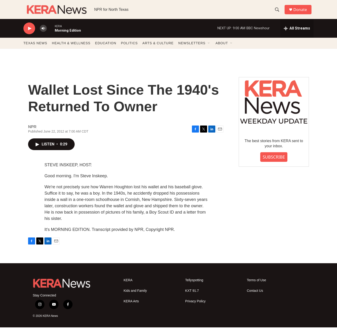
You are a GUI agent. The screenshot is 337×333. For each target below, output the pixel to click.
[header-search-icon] (278, 12)
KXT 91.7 (192, 296)
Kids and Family (135, 296)
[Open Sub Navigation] (209, 49)
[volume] (43, 34)
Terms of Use (256, 286)
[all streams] (297, 34)
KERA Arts (131, 307)
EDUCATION (105, 49)
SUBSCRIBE (274, 162)
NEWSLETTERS (191, 49)
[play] (29, 34)
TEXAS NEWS (35, 49)
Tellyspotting (194, 286)
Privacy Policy (195, 307)
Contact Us (255, 296)
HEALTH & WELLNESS (71, 49)
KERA (128, 286)
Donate (301, 12)
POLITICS (129, 49)
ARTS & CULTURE (158, 49)
